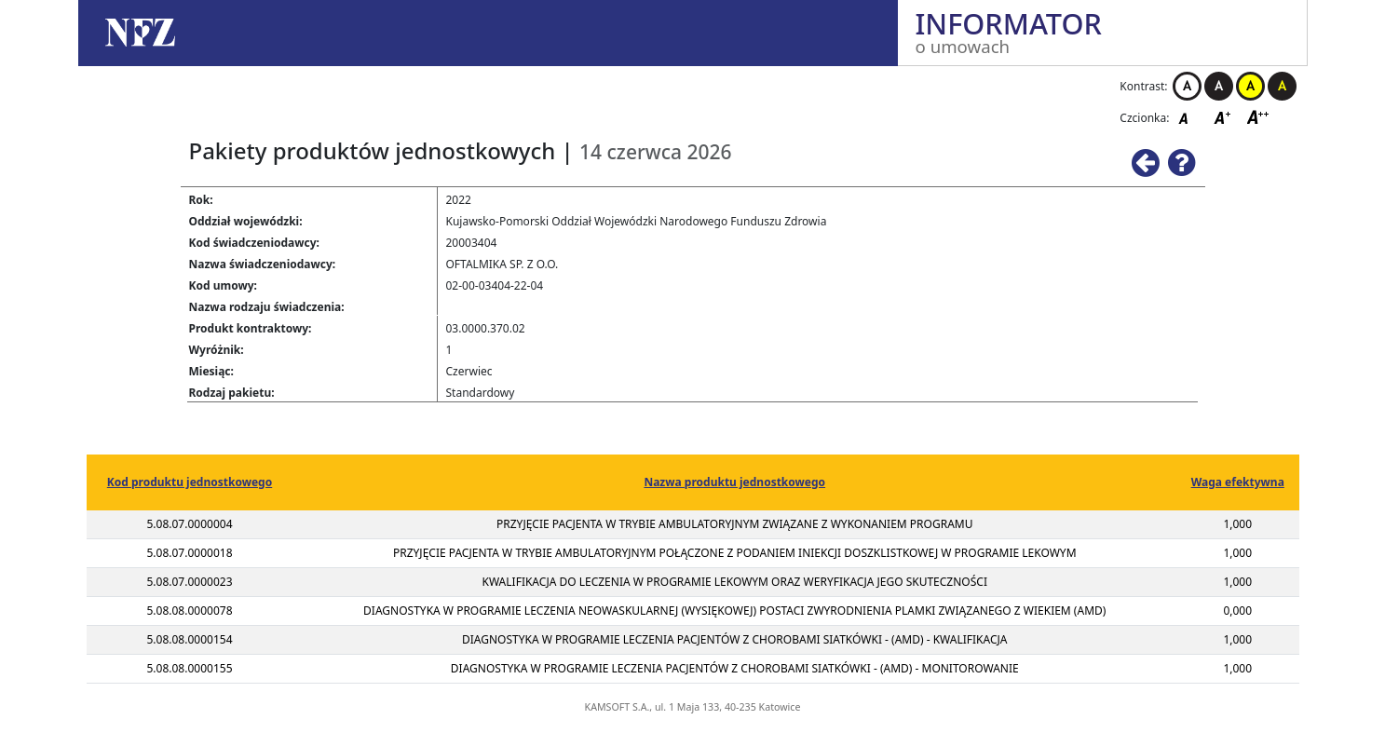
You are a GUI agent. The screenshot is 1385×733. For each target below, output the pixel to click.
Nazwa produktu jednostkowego (734, 482)
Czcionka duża (1258, 117)
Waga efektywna (1237, 482)
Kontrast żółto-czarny (1250, 86)
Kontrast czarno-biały (1218, 86)
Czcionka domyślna (1188, 117)
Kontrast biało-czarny (1187, 86)
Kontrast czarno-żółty (1282, 86)
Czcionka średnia (1224, 117)
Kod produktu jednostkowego (189, 482)
